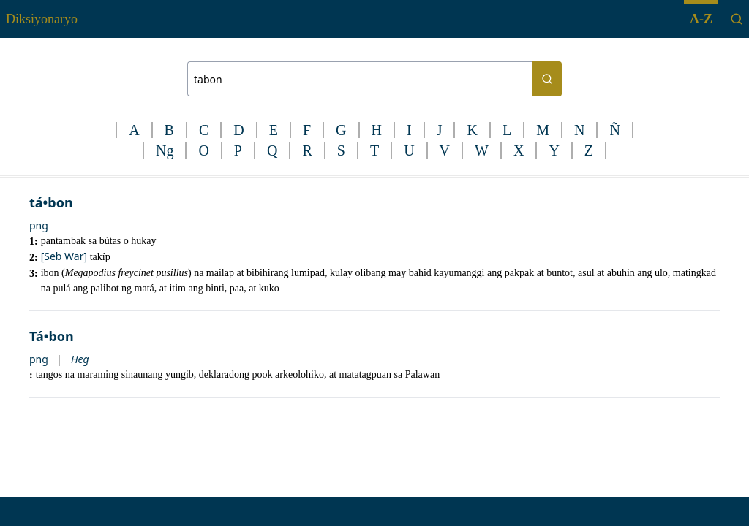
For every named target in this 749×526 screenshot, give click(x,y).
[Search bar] (359, 78)
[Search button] (547, 78)
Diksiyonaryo (42, 19)
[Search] (736, 19)
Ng (164, 150)
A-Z (701, 19)
